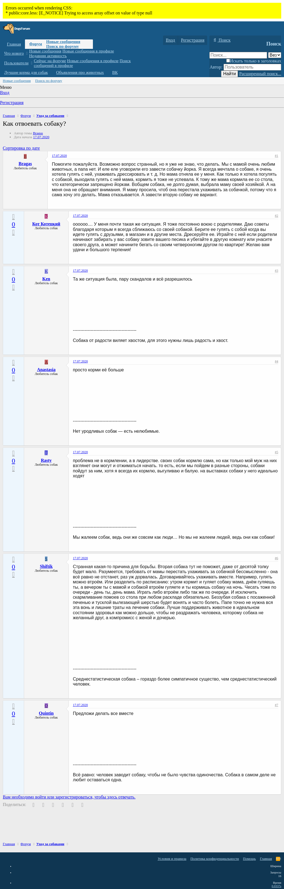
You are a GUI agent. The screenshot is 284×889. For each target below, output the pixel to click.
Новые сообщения (63, 41)
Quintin (46, 713)
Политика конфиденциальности (214, 859)
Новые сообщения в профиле (88, 51)
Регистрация (12, 102)
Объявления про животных (80, 72)
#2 (276, 216)
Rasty (46, 460)
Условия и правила (172, 859)
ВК (115, 72)
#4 (276, 361)
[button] (27, 53)
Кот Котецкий (46, 223)
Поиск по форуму (62, 46)
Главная (14, 44)
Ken (46, 278)
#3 (276, 271)
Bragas (38, 133)
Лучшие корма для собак (26, 72)
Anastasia (46, 369)
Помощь (249, 859)
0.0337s (276, 886)
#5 (276, 452)
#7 (276, 705)
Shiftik (46, 566)
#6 (276, 558)
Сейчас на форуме (50, 61)
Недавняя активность (48, 56)
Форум (35, 44)
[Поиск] (221, 40)
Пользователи (16, 63)
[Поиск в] (274, 55)
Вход (4, 92)
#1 (276, 156)
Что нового (14, 53)
